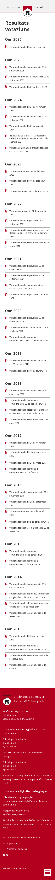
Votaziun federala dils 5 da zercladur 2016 (29, 521)
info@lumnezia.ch (12, 715)
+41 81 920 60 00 (19, 711)
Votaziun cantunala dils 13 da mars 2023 (28, 191)
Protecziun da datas (16, 848)
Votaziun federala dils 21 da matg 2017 (27, 462)
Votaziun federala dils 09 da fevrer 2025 (28, 87)
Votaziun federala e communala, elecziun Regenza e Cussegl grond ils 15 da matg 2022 (28, 233)
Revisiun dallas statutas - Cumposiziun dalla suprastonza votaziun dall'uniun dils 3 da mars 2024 (29, 138)
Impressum (12, 843)
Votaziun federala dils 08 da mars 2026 (27, 47)
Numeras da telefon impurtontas (23, 837)
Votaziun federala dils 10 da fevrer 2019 (28, 370)
